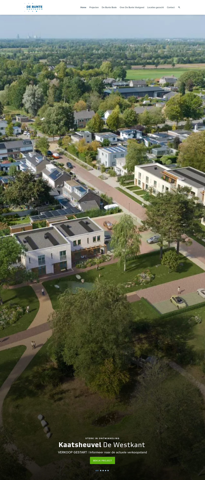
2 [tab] (100, 470)
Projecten (94, 7)
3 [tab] (103, 470)
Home (83, 7)
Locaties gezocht (155, 7)
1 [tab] (97, 470)
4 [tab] (105, 470)
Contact (171, 7)
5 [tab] (108, 470)
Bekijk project (102, 460)
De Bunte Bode (109, 7)
